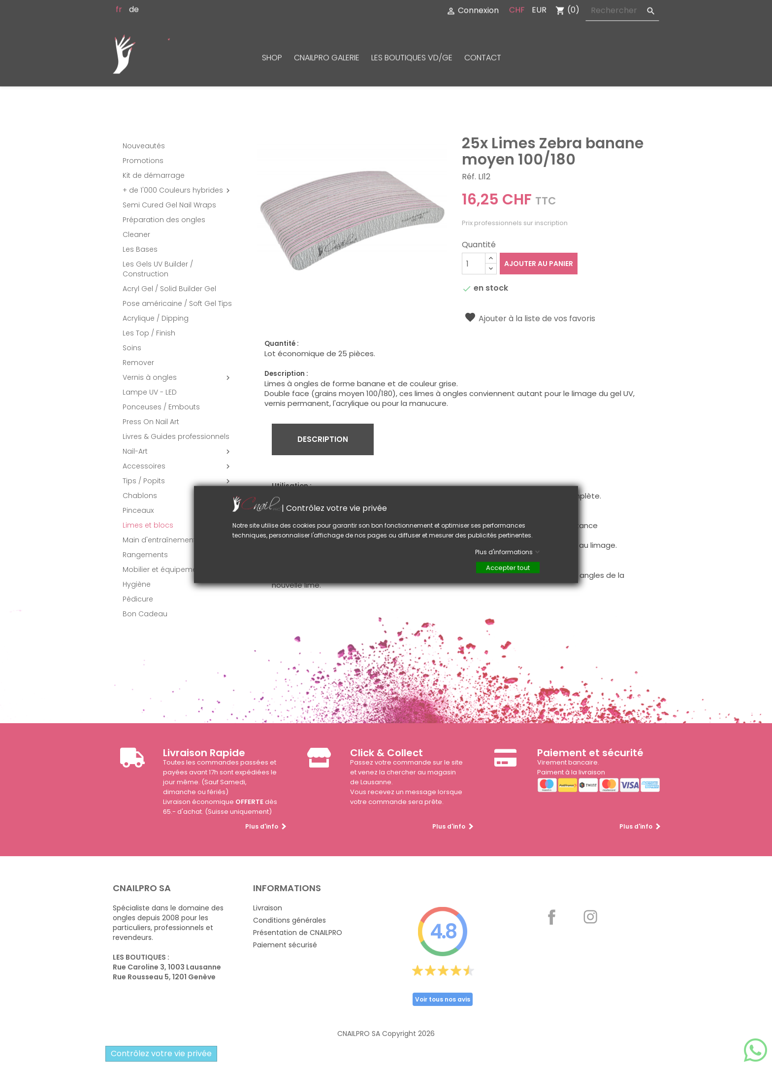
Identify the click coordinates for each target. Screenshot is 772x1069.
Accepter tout (508, 567)
